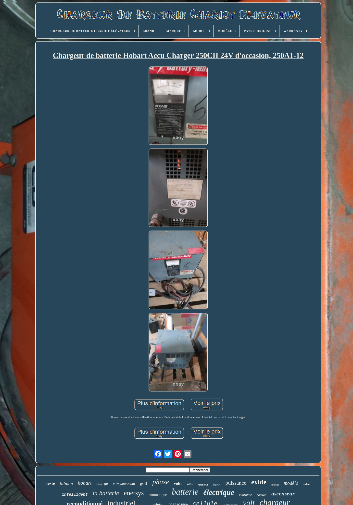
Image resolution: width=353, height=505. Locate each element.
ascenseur (283, 494)
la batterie (106, 493)
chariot (216, 484)
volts (178, 483)
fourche (275, 484)
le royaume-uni (124, 484)
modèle (291, 483)
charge (102, 483)
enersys (134, 493)
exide (258, 482)
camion (261, 495)
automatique (158, 495)
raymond (203, 484)
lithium (66, 483)
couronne (245, 495)
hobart (85, 483)
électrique (218, 492)
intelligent (75, 494)
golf (144, 483)
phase (160, 482)
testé (50, 483)
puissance (235, 483)
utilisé (306, 484)
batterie (185, 492)
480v (190, 484)
